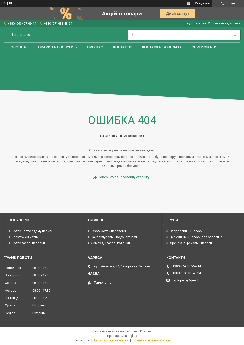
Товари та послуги (54, 47)
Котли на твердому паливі (32, 231)
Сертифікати (204, 47)
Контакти (122, 47)
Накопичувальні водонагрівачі (114, 237)
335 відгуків (201, 3)
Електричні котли (25, 237)
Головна (17, 47)
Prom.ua (146, 331)
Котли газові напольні (29, 243)
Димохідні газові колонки (110, 243)
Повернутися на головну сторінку (123, 177)
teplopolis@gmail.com (189, 280)
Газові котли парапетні (108, 231)
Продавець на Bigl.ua (122, 336)
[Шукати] (235, 35)
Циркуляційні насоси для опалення (196, 237)
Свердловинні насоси (186, 231)
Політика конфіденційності (151, 340)
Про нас (95, 47)
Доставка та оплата (162, 47)
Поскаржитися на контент (111, 340)
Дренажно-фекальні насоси (191, 243)
